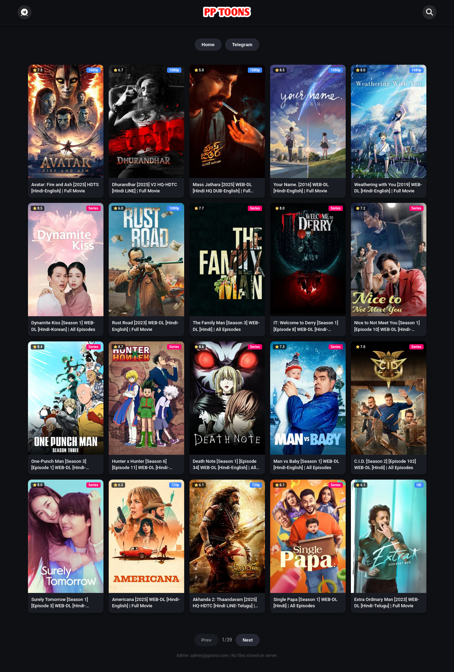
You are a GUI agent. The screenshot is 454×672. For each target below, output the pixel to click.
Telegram (242, 44)
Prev (206, 640)
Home (208, 44)
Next (248, 640)
